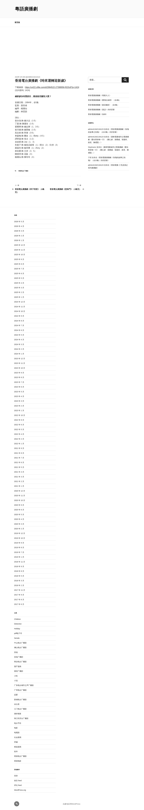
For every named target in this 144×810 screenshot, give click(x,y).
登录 (16, 776)
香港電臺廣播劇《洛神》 (97, 114)
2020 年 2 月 (19, 529)
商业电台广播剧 (20, 662)
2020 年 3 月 (19, 524)
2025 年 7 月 (19, 269)
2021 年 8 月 (19, 453)
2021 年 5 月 (19, 467)
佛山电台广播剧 (20, 647)
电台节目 (17, 723)
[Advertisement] (72, 46)
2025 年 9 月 (19, 259)
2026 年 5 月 (19, 222)
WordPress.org (20, 790)
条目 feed (18, 781)
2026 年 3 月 (19, 231)
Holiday (17, 629)
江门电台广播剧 (20, 709)
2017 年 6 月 (19, 604)
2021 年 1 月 (19, 486)
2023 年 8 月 (19, 377)
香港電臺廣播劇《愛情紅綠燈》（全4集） (104, 100)
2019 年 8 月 (19, 547)
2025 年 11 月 (19, 250)
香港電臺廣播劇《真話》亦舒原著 (101, 110)
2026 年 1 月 (19, 240)
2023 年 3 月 (19, 401)
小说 (16, 681)
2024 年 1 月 (19, 354)
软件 (16, 751)
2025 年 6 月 (19, 273)
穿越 (16, 742)
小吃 (16, 676)
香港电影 (17, 761)
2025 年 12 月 (19, 245)
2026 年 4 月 (19, 226)
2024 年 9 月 (19, 316)
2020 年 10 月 (19, 500)
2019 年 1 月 (19, 557)
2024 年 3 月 (19, 344)
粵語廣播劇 (26, 9)
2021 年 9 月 (19, 448)
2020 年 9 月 (19, 505)
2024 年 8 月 (19, 321)
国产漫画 (17, 666)
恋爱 (16, 695)
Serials (17, 638)
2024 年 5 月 (19, 335)
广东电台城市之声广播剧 (24, 685)
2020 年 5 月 (19, 515)
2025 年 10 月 (19, 255)
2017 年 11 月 (19, 590)
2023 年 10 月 (19, 368)
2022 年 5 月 (19, 429)
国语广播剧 (18, 671)
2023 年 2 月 (19, 406)
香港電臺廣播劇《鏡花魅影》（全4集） (103, 105)
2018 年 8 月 (19, 571)
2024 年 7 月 (19, 325)
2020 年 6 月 (19, 510)
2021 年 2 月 (19, 481)
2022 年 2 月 (19, 439)
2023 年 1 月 (19, 410)
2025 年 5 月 (19, 278)
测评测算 (17, 714)
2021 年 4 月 (19, 472)
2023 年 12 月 (19, 359)
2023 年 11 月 (19, 363)
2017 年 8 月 (19, 600)
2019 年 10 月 (19, 538)
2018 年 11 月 (19, 562)
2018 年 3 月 (19, 581)
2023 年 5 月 (19, 392)
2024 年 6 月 (19, 330)
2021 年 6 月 (19, 462)
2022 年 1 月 (19, 444)
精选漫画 (17, 747)
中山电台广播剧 (20, 643)
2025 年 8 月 (19, 264)
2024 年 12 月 (19, 302)
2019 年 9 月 (19, 543)
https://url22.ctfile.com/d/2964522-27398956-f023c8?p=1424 (52, 87)
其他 (16, 652)
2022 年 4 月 (19, 434)
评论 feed (18, 785)
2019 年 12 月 (19, 533)
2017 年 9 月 (19, 595)
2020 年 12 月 (19, 491)
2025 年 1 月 (19, 297)
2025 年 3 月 (19, 288)
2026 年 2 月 (19, 236)
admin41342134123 (33, 77)
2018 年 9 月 (19, 566)
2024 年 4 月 (19, 340)
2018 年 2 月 (19, 585)
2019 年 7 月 (19, 552)
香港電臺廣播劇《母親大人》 (99, 95)
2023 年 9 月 (19, 373)
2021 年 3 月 (19, 477)
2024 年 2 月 (19, 349)
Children (17, 619)
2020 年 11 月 (19, 496)
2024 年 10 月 (19, 311)
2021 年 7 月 (19, 458)
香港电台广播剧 (23, 171)
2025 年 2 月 (19, 292)
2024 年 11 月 (19, 307)
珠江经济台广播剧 (21, 718)
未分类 (16, 704)
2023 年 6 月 (19, 387)
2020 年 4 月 (19, 519)
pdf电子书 (18, 633)
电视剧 (16, 733)
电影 (16, 728)
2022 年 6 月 (19, 425)
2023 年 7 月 (19, 382)
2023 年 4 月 (19, 396)
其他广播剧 (18, 657)
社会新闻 (17, 737)
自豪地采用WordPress (71, 804)
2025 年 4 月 (19, 283)
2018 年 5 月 (19, 576)
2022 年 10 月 (19, 415)
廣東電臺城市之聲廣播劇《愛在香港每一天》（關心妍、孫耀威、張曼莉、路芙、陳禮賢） (108, 139)
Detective (17, 624)
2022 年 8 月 (19, 420)
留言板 (17, 22)
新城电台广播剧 (20, 700)
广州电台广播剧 (20, 690)
